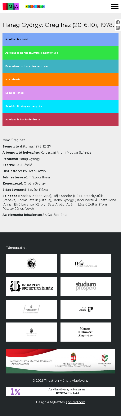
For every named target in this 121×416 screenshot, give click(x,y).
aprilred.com (75, 402)
